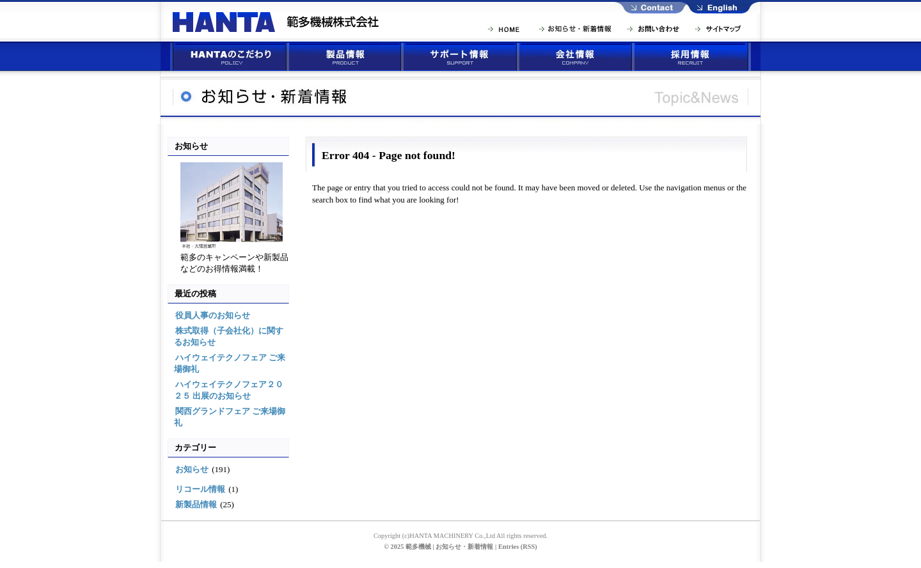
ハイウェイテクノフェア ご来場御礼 (229, 363)
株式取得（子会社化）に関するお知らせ (228, 336)
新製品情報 (196, 504)
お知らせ (192, 469)
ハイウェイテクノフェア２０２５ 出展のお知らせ (228, 390)
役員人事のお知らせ (212, 315)
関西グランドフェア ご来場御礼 (229, 416)
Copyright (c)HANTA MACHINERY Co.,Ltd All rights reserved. (460, 535)
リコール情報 (200, 489)
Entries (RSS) (517, 546)
